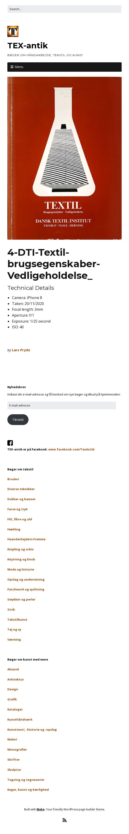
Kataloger (15, 709)
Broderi (13, 479)
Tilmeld (17, 419)
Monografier (17, 749)
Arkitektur (15, 679)
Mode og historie (20, 569)
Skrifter (13, 759)
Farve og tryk (17, 509)
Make (41, 809)
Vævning (14, 639)
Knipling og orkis (20, 549)
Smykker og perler (21, 599)
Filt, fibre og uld (19, 519)
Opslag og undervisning (26, 579)
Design (12, 689)
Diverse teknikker (21, 489)
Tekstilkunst (17, 619)
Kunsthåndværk (19, 719)
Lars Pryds (21, 350)
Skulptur (14, 770)
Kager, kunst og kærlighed (28, 789)
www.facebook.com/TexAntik (71, 449)
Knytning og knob (21, 559)
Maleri (12, 739)
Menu (19, 67)
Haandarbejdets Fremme (26, 539)
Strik (11, 609)
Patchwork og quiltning (25, 589)
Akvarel (13, 669)
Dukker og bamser (21, 499)
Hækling (13, 529)
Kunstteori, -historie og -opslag (32, 729)
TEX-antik (27, 45)
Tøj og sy (14, 629)
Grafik (12, 699)
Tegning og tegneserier (25, 780)
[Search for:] (64, 9)
